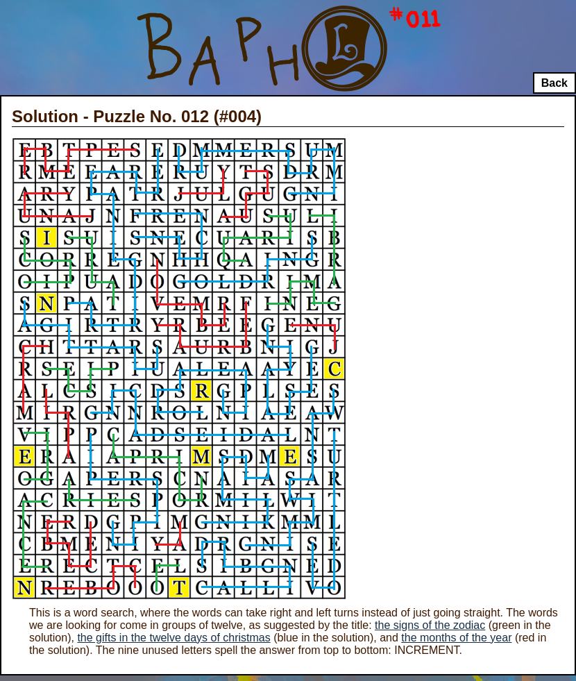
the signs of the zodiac (430, 625)
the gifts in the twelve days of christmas (173, 638)
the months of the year (456, 638)
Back (554, 83)
